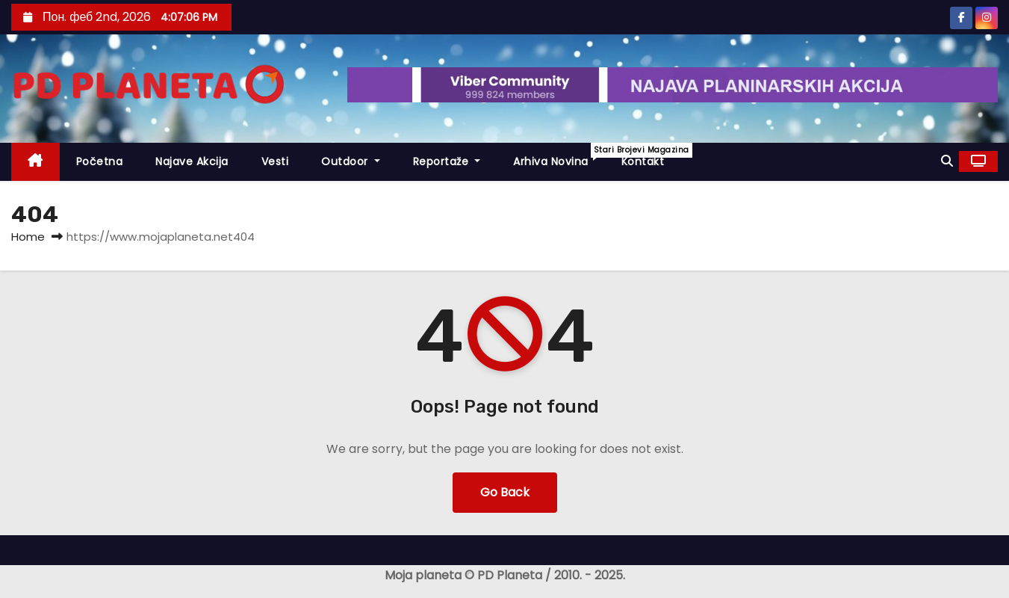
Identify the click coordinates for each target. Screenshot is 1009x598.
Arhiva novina (559, 156)
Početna (99, 161)
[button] (947, 161)
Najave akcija (192, 161)
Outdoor (350, 161)
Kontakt (643, 161)
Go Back (505, 492)
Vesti (275, 161)
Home (28, 236)
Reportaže (447, 161)
